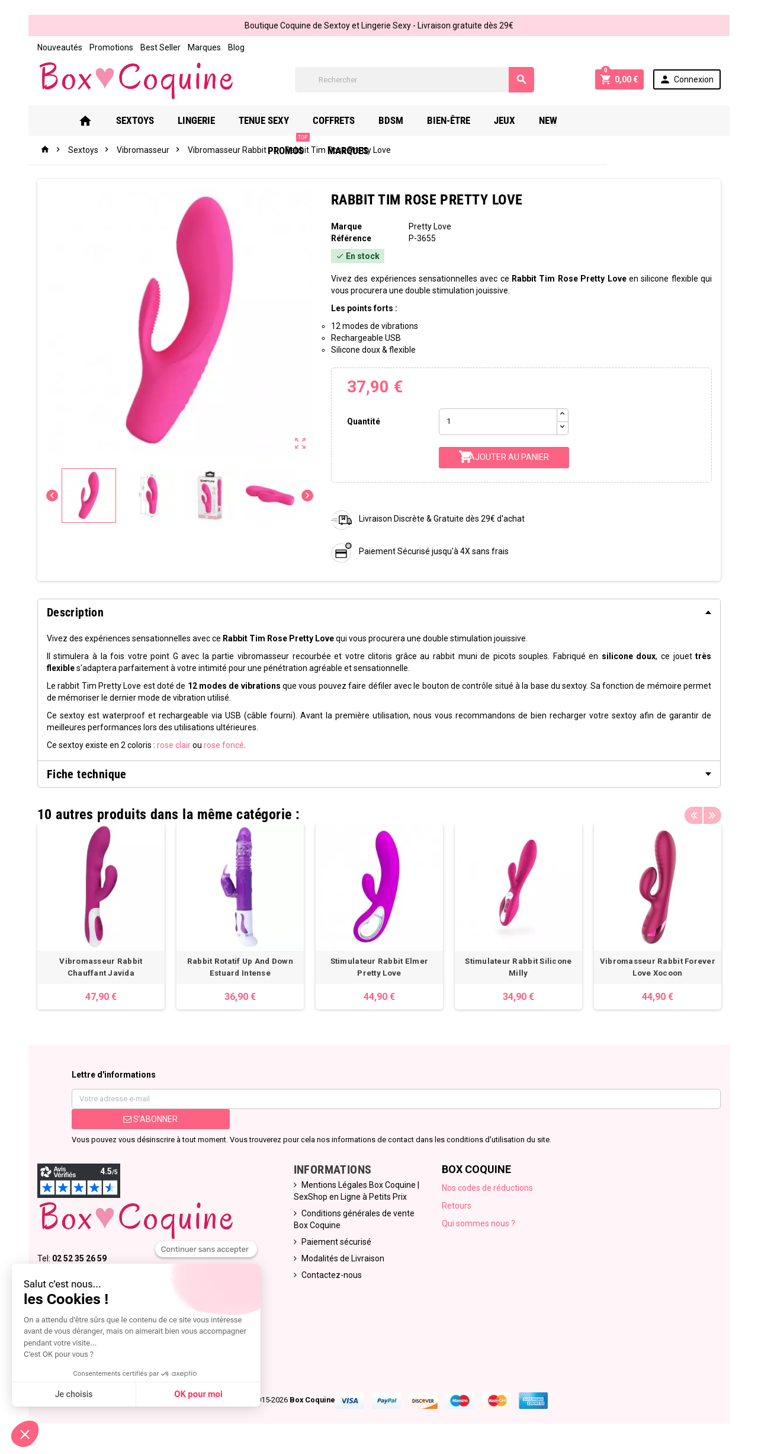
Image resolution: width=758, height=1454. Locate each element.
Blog (234, 47)
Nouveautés (58, 47)
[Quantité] (498, 421)
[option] (99, 916)
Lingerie (195, 120)
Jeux (504, 120)
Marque (345, 226)
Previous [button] (695, 811)
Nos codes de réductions (488, 1188)
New (547, 120)
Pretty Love (430, 226)
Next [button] (713, 811)
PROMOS (601, 116)
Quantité (363, 421)
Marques (202, 47)
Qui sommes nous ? (479, 1224)
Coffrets (333, 120)
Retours (457, 1206)
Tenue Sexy (263, 120)
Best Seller (159, 47)
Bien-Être (448, 120)
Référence (350, 238)
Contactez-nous (331, 1275)
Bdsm (390, 120)
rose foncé (222, 745)
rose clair (172, 745)
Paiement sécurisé (336, 1242)
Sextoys (134, 120)
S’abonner (149, 1119)
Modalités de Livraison (342, 1259)
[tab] (379, 612)
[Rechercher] (414, 79)
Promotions (109, 47)
